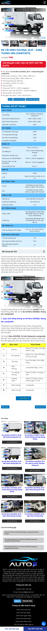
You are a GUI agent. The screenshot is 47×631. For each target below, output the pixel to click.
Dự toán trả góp (19, 99)
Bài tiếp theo (40, 407)
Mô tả (10, 99)
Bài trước (5, 407)
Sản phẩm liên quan (32, 99)
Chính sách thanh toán (23, 621)
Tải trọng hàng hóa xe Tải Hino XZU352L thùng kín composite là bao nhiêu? (21, 540)
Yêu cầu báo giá (12, 442)
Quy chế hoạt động (23, 613)
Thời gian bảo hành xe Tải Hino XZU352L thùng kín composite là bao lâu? (21, 547)
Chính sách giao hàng (23, 616)
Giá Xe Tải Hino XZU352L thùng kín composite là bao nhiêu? (22, 532)
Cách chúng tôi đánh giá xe (23, 624)
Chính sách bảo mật (23, 610)
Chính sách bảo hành (23, 618)
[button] (43, 44)
